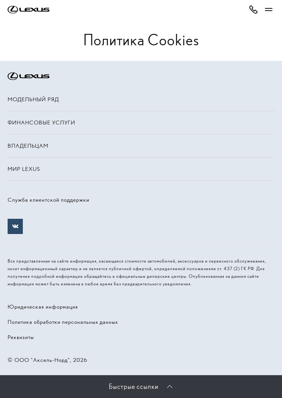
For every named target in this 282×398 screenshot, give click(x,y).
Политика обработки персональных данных (63, 321)
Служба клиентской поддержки (48, 199)
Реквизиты (21, 337)
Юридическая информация (43, 306)
